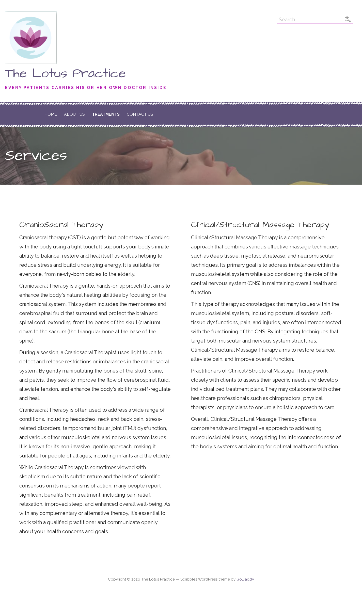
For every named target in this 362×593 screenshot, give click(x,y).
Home (50, 114)
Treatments (106, 114)
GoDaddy (245, 579)
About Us (74, 114)
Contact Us (140, 114)
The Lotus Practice (65, 73)
